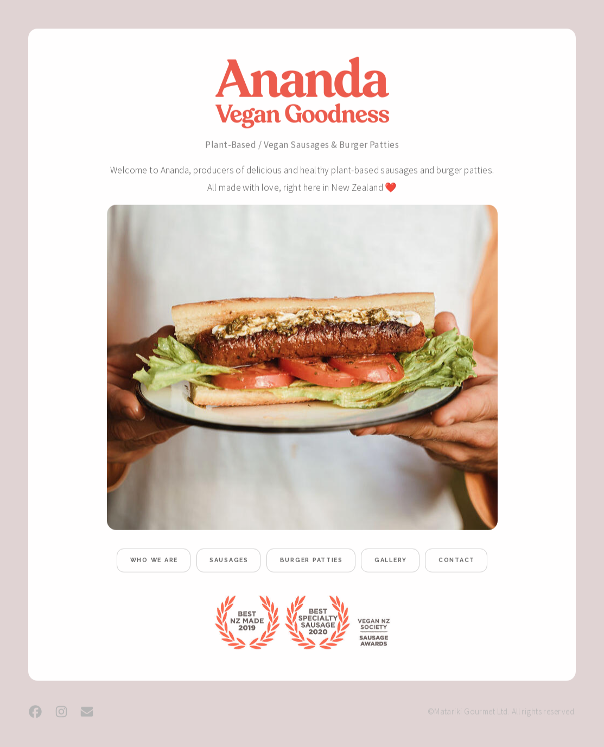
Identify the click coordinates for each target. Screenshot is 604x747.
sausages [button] (229, 561)
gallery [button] (390, 561)
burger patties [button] (311, 561)
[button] (35, 712)
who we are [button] (154, 561)
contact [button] (456, 561)
